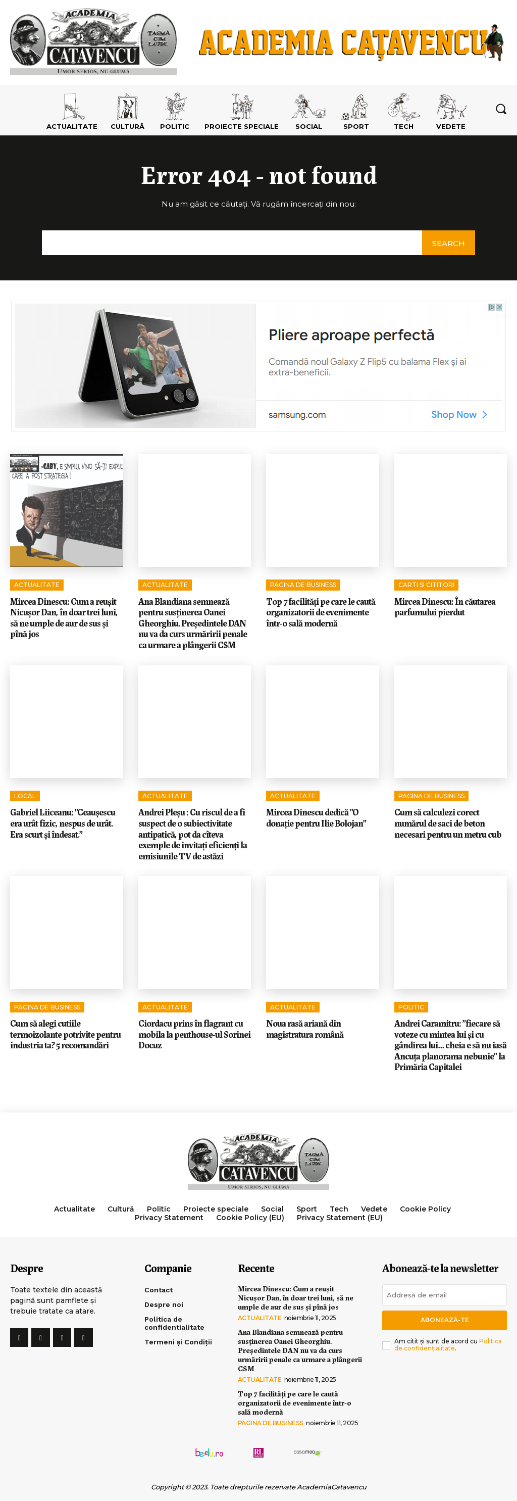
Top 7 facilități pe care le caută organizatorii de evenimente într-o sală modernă (320, 611)
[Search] (448, 242)
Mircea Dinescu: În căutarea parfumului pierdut (444, 606)
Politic (411, 1007)
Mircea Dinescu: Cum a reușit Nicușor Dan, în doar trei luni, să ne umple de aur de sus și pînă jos (64, 617)
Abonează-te (445, 1320)
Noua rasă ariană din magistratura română (304, 1028)
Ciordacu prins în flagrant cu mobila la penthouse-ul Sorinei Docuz (194, 1033)
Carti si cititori (426, 585)
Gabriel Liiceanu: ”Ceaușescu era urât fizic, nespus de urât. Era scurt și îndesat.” (62, 822)
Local (25, 796)
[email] (444, 1294)
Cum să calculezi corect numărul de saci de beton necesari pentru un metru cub (447, 822)
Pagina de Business (303, 585)
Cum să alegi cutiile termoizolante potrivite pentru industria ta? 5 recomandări (65, 1033)
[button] (501, 109)
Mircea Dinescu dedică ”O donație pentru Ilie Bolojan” (316, 817)
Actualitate (37, 585)
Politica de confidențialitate (448, 1344)
